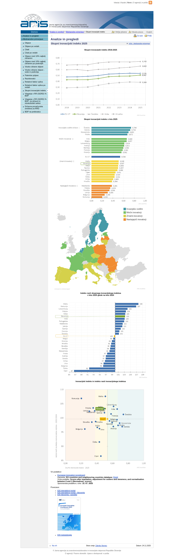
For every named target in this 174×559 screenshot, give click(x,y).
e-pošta (145, 3)
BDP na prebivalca (32, 112)
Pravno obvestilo (80, 553)
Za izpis (140, 36)
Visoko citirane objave (34, 67)
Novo (129, 3)
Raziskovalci (30, 79)
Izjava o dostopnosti (94, 553)
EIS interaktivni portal (66, 491)
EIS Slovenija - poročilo (67, 495)
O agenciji (137, 3)
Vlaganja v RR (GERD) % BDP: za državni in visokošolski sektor (35, 101)
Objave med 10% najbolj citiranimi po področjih (35, 62)
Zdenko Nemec (101, 546)
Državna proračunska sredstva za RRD (34, 107)
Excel (115, 477)
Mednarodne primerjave (75, 32)
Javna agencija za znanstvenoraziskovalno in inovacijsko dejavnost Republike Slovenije (87, 551)
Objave (28, 43)
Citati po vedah (31, 53)
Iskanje (116, 3)
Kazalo (123, 3)
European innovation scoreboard (71, 475)
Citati (27, 49)
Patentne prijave (32, 75)
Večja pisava (121, 32)
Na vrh (54, 546)
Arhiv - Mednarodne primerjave (139, 43)
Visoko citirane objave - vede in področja (34, 71)
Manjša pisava (137, 32)
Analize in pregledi (57, 32)
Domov (34, 32)
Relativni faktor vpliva (34, 82)
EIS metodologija (64, 535)
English (149, 32)
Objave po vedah (32, 46)
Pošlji (149, 36)
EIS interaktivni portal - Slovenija (71, 493)
